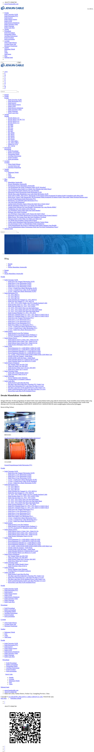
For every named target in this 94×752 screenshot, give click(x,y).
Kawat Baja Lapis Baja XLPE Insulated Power (22, 389)
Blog (5, 56)
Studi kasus (7, 54)
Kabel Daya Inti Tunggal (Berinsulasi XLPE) (21, 280)
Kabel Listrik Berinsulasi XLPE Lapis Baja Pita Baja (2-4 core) (26, 387)
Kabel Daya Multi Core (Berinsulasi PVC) (20, 323)
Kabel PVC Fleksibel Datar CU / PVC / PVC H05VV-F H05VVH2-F (28, 314)
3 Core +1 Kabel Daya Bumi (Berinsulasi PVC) (22, 325)
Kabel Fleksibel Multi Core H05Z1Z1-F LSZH (22, 359)
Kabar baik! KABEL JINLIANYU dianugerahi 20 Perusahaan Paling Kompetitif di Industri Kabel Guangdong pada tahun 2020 (45, 194)
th (5, 78)
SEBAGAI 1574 (13, 142)
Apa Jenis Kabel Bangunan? (16, 200)
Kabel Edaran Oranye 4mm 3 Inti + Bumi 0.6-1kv (22, 339)
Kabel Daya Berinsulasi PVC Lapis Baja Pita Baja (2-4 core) (26, 384)
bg (5, 85)
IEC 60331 (11, 133)
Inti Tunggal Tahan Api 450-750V (18, 363)
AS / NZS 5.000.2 (13, 141)
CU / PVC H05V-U (13, 293)
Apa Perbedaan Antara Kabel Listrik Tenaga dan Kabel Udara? (26, 212)
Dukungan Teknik (9, 49)
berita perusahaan (9, 39)
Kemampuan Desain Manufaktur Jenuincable (21, 184)
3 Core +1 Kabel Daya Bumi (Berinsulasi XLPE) (22, 286)
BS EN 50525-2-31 (13, 116)
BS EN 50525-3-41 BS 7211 (16, 118)
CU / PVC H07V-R (13, 296)
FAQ (5, 51)
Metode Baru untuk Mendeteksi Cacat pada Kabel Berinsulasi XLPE (28, 192)
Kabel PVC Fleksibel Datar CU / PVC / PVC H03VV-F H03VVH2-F (28, 313)
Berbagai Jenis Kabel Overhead (17, 210)
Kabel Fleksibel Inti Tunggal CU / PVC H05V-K (22, 298)
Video (6, 52)
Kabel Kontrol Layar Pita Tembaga (18, 331)
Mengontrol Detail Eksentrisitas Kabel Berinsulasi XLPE (25, 190)
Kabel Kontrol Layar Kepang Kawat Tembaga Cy (22, 333)
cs (5, 80)
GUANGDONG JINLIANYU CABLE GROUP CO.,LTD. (26, 695)
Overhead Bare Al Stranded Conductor (19, 377)
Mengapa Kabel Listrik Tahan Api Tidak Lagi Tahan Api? (25, 217)
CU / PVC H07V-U (13, 295)
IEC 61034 (11, 137)
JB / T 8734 (11, 144)
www (6, 70)
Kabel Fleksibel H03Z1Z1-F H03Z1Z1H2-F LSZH (23, 358)
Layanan (6, 41)
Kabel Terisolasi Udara (11, 24)
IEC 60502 (11, 131)
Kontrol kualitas (9, 37)
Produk (6, 13)
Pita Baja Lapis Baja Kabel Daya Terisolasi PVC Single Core (26, 382)
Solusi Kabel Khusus (10, 42)
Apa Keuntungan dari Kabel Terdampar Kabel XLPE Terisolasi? (27, 185)
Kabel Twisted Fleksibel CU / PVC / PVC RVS (22, 311)
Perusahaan (7, 31)
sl (4, 86)
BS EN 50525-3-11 (13, 121)
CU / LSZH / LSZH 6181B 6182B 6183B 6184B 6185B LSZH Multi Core (30, 353)
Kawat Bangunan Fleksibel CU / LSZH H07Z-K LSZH (24, 351)
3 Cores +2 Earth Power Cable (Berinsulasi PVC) (22, 326)
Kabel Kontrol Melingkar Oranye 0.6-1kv (20, 343)
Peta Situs (4, 697)
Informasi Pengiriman (10, 46)
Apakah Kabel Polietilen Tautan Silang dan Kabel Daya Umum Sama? (28, 202)
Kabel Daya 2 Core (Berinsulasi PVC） (20, 318)
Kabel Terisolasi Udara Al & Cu (17, 373)
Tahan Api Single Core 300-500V (18, 364)
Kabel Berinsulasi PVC (11, 16)
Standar (6, 29)
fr (4, 71)
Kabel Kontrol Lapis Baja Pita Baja (18, 381)
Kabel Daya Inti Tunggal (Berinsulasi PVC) (21, 316)
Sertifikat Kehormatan (11, 36)
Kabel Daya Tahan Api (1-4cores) (18, 368)
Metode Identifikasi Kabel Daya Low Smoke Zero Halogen (25, 204)
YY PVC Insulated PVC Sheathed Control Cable (22, 334)
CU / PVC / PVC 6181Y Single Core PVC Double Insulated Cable (27, 301)
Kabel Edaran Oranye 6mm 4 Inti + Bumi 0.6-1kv (22, 341)
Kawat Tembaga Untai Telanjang (17, 376)
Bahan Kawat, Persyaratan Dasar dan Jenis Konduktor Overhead (27, 215)
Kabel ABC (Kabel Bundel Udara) (18, 371)
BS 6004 (10, 123)
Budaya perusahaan (14, 151)
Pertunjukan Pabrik (10, 34)
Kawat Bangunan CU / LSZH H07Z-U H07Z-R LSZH (24, 348)
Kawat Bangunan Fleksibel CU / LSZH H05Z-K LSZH (24, 349)
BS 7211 (10, 126)
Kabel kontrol (8, 18)
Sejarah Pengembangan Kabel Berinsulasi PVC (22, 197)
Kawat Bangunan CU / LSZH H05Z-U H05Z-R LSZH (24, 346)
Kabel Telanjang (9, 26)
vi (5, 76)
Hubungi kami (8, 57)
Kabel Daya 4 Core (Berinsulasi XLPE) (19, 285)
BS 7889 (10, 124)
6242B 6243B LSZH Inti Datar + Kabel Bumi (21, 356)
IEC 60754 (11, 136)
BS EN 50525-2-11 (13, 119)
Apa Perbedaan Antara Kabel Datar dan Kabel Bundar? (24, 209)
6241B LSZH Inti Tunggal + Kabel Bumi (20, 354)
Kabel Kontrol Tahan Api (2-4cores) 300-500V (22, 366)
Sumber (6, 47)
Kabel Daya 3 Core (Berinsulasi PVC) (19, 320)
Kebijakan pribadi (16, 697)
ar (5, 75)
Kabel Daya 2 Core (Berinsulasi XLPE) (19, 281)
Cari (19, 62)
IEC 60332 (11, 134)
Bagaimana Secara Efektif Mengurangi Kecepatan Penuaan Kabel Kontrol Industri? (32, 214)
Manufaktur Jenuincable (15, 180)
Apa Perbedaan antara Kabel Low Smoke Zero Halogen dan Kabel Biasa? (29, 187)
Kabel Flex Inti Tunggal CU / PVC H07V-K (21, 299)
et (5, 83)
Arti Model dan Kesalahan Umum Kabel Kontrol (22, 219)
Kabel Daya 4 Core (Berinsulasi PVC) (19, 321)
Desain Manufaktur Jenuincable (17, 182)
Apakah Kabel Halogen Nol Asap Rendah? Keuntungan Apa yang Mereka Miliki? (32, 205)
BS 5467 (10, 129)
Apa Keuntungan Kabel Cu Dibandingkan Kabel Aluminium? (26, 222)
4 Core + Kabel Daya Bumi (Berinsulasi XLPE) (22, 290)
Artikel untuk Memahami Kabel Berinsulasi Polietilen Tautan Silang (28, 220)
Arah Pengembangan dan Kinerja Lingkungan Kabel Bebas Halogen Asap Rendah (32, 223)
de (5, 73)
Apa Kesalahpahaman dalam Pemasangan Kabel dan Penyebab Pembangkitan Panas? (33, 225)
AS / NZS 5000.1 (13, 139)
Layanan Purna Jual (10, 44)
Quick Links (9, 672)
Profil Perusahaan (9, 32)
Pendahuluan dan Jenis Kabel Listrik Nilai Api (21, 207)
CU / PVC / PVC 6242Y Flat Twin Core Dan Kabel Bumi (25, 308)
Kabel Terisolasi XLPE (11, 14)
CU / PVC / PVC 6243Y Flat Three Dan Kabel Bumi (23, 309)
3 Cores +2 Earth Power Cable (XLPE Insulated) (22, 288)
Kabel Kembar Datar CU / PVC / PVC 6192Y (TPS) (23, 303)
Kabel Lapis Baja (9, 27)
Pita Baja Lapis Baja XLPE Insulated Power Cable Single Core (26, 386)
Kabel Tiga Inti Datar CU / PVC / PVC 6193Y (21, 304)
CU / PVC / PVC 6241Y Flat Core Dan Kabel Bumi (23, 306)
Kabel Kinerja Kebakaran (11, 23)
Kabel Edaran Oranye (10, 19)
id (5, 81)
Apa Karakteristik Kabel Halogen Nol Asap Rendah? (23, 189)
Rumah (6, 93)
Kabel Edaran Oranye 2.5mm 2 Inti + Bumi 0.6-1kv (23, 338)
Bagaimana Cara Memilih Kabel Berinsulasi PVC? (23, 199)
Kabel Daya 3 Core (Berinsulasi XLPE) (19, 283)
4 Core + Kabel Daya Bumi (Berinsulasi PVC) (21, 328)
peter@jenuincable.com (11, 4)
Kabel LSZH (8, 21)
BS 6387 (10, 128)
